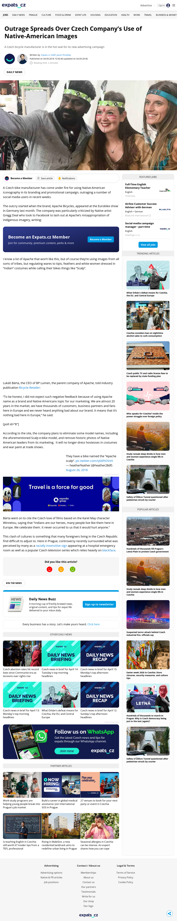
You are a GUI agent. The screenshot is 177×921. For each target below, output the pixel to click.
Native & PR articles (51, 877)
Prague (33, 14)
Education (111, 14)
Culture (46, 14)
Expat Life (80, 14)
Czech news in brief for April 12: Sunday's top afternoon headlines (98, 714)
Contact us (89, 882)
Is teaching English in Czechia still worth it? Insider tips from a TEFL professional (21, 845)
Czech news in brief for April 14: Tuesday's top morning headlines (60, 672)
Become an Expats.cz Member (39, 237)
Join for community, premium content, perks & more (41, 243)
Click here (93, 624)
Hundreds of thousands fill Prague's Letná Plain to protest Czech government (148, 550)
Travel (148, 14)
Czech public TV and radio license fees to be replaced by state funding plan (147, 375)
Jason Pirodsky (64, 55)
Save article (45, 178)
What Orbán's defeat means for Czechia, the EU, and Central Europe (60, 714)
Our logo (88, 906)
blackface (108, 550)
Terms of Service (125, 872)
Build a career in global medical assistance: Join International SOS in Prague (59, 804)
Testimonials (88, 891)
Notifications (66, 178)
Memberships (88, 872)
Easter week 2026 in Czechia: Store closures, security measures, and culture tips (147, 675)
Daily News (18, 14)
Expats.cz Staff (48, 55)
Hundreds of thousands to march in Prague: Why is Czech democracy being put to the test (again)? (146, 718)
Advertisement (112, 474)
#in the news (14, 583)
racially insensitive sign (51, 546)
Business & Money (166, 14)
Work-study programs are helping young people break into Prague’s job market (21, 804)
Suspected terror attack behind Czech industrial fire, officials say (146, 633)
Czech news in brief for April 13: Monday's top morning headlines (21, 714)
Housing (95, 14)
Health (125, 14)
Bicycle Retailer (29, 388)
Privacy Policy (125, 877)
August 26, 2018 (77, 470)
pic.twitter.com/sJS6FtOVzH (94, 461)
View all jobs (148, 244)
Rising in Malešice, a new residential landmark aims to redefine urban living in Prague (59, 845)
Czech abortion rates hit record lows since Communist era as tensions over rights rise (21, 672)
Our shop (88, 901)
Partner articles (61, 766)
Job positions (51, 882)
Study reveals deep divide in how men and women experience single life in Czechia (146, 456)
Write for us (88, 896)
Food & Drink (63, 14)
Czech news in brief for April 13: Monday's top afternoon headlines (98, 672)
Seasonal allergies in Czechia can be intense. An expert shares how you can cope (96, 845)
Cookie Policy (125, 882)
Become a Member (101, 239)
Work (136, 14)
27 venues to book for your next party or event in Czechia (98, 802)
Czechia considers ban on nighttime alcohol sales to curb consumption (145, 334)
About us (88, 877)
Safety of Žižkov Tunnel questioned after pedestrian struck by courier (147, 498)
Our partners (88, 887)
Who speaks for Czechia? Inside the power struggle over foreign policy (145, 415)
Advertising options (51, 872)
